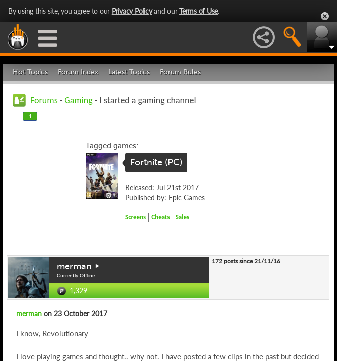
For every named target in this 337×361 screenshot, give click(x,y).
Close (325, 16)
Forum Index (78, 72)
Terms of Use (198, 11)
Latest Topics (129, 72)
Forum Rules (180, 72)
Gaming (78, 100)
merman (74, 266)
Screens (135, 217)
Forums (44, 100)
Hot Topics (30, 72)
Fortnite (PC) (156, 162)
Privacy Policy (132, 11)
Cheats (160, 217)
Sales (183, 217)
